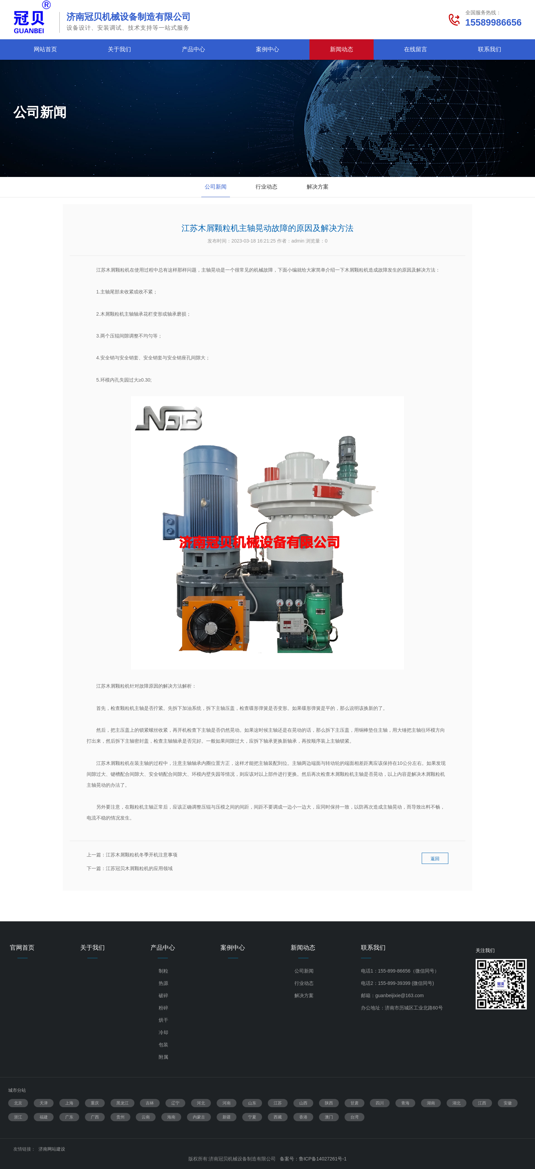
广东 (69, 1117)
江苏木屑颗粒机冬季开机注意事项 (141, 854)
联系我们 (489, 49)
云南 (146, 1117)
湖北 (456, 1103)
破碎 (163, 995)
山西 (303, 1103)
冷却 (163, 1032)
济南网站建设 (52, 1149)
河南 (226, 1103)
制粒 (163, 971)
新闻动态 (341, 49)
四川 (380, 1103)
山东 (252, 1103)
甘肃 (354, 1103)
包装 (163, 1044)
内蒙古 (199, 1117)
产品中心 (193, 49)
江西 (482, 1103)
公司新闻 (216, 187)
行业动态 (266, 187)
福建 (44, 1117)
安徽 (508, 1103)
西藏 (278, 1117)
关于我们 (119, 49)
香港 (303, 1117)
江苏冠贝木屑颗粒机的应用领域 (139, 868)
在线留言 (415, 49)
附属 (163, 1057)
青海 (405, 1103)
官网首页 (22, 947)
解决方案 (318, 187)
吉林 (150, 1103)
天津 (44, 1103)
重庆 (95, 1103)
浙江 (18, 1117)
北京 (18, 1103)
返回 (435, 864)
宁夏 (252, 1117)
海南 (171, 1117)
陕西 (329, 1103)
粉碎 (163, 1007)
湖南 (431, 1103)
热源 (163, 983)
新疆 (226, 1117)
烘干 (163, 1020)
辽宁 (175, 1103)
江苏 (278, 1103)
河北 (201, 1103)
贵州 (120, 1117)
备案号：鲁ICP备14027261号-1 (313, 1158)
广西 (95, 1117)
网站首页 (45, 49)
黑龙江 (122, 1103)
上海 (69, 1103)
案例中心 (267, 49)
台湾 (354, 1117)
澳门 (329, 1117)
